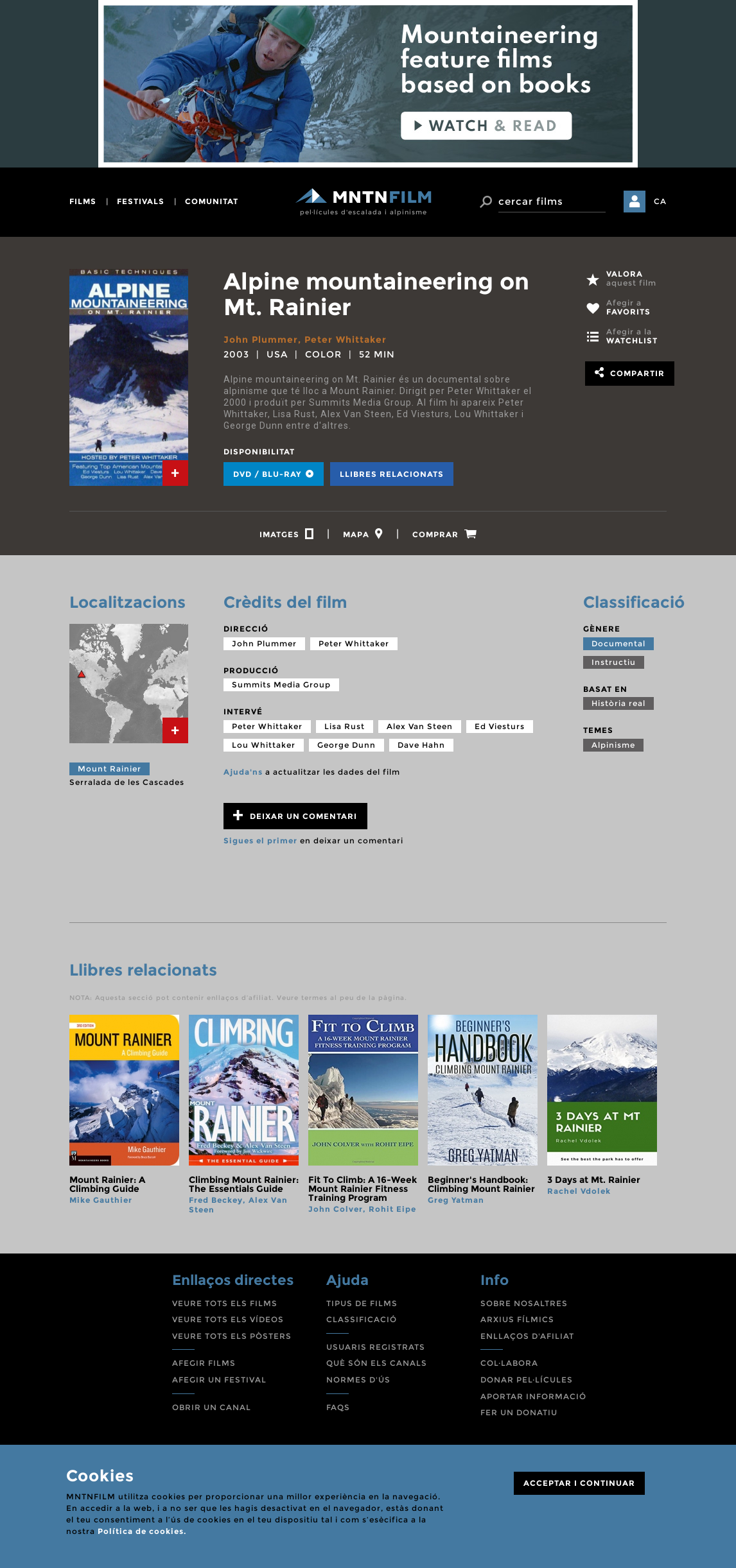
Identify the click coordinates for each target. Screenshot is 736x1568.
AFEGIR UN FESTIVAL (219, 1379)
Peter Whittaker (345, 339)
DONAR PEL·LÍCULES (526, 1379)
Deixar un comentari (295, 815)
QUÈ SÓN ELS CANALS (376, 1363)
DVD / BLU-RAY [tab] (273, 474)
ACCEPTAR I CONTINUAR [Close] (579, 1483)
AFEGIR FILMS (204, 1363)
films (82, 201)
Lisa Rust (344, 726)
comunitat (211, 201)
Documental (618, 643)
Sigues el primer (260, 840)
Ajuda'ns (243, 772)
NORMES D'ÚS (358, 1379)
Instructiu (613, 662)
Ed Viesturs (500, 726)
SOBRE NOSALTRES (524, 1303)
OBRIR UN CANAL (211, 1407)
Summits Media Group (281, 684)
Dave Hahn (421, 745)
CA (660, 201)
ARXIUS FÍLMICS (517, 1319)
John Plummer (260, 339)
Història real (618, 703)
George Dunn (346, 745)
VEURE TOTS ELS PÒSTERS (232, 1336)
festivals (140, 201)
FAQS (338, 1407)
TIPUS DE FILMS (362, 1303)
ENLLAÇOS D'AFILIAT (527, 1336)
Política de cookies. (142, 1531)
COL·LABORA (509, 1363)
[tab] (175, 473)
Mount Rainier (109, 768)
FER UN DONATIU (518, 1412)
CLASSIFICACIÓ (361, 1319)
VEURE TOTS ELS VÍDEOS (228, 1319)
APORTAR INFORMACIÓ (533, 1396)
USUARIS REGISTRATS (375, 1347)
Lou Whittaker (263, 745)
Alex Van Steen (420, 726)
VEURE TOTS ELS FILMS (224, 1303)
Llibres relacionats (392, 474)
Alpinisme (613, 745)
